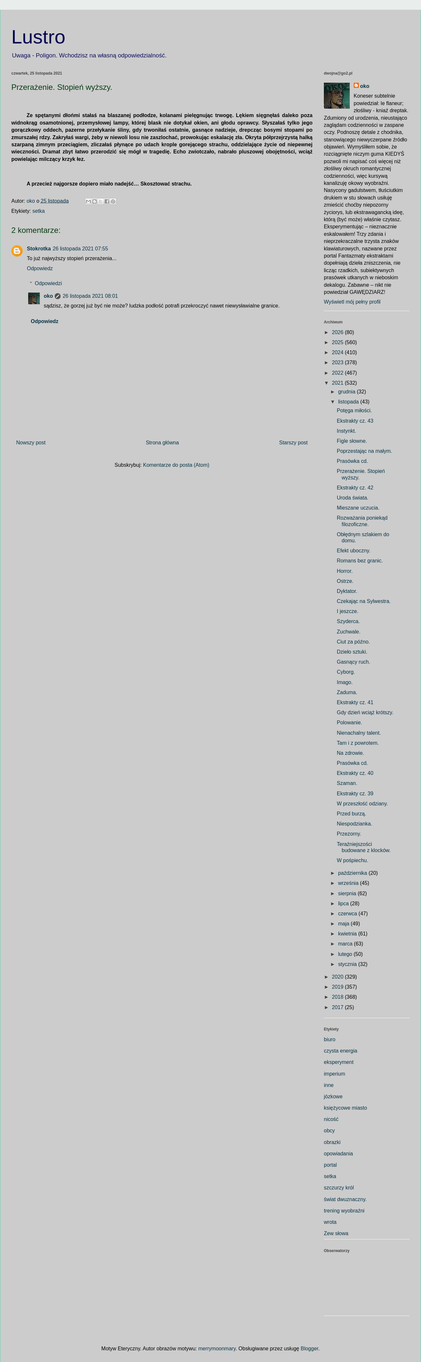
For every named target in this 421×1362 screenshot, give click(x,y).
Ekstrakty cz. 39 (355, 793)
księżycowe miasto (345, 1108)
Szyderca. (348, 621)
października (353, 873)
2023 (338, 362)
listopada (349, 401)
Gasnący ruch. (353, 662)
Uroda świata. (353, 497)
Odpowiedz (40, 268)
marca (346, 943)
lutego (346, 954)
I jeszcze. (347, 611)
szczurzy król (339, 1187)
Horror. (345, 571)
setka (38, 211)
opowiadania (338, 1153)
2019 (338, 987)
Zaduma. (347, 692)
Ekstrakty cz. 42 (355, 487)
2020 (338, 977)
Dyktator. (347, 591)
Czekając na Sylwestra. (364, 601)
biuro (330, 1039)
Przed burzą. (351, 813)
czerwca (348, 913)
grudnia (347, 391)
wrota (330, 1222)
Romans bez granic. (360, 560)
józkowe (333, 1096)
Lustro (38, 37)
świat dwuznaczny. (345, 1199)
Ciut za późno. (353, 642)
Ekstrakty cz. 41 (355, 702)
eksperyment (339, 1062)
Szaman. (347, 783)
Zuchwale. (348, 631)
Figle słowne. (352, 441)
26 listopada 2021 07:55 (80, 248)
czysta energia (340, 1051)
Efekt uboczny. (353, 550)
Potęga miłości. (354, 410)
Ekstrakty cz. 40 (355, 773)
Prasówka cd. (352, 461)
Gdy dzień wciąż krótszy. (365, 712)
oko (48, 296)
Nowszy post (31, 442)
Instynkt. (346, 431)
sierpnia (348, 893)
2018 (338, 997)
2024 (338, 352)
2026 (338, 332)
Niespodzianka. (354, 823)
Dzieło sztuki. (352, 652)
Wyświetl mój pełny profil (352, 302)
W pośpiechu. (352, 860)
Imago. (345, 682)
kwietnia (348, 933)
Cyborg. (346, 672)
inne (329, 1085)
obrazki (332, 1142)
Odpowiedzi (48, 283)
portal (330, 1165)
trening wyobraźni (344, 1210)
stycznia (348, 964)
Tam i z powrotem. (358, 743)
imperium (334, 1074)
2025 (338, 342)
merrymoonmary (216, 1348)
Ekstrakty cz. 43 (355, 421)
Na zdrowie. (350, 753)
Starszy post (293, 442)
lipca (344, 903)
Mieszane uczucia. (358, 508)
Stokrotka (39, 248)
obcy (329, 1130)
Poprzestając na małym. (364, 451)
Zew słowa (336, 1233)
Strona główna (162, 442)
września (349, 883)
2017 (338, 1007)
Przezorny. (349, 834)
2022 (338, 373)
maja (344, 923)
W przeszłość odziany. (362, 803)
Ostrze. (345, 581)
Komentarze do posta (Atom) (176, 465)
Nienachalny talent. (359, 733)
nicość (331, 1119)
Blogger (309, 1348)
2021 (338, 383)
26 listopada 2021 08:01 (90, 296)
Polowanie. (349, 722)
